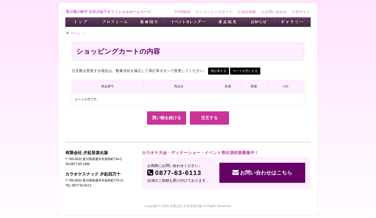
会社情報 (247, 12)
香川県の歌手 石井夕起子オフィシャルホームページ (108, 12)
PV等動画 (182, 12)
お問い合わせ (274, 12)
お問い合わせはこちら (262, 172)
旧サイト (301, 12)
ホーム (73, 33)
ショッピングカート (214, 12)
